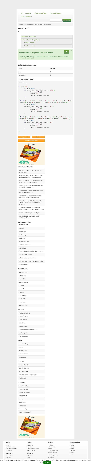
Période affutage (23, 264)
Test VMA (21, 228)
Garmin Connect (23, 282)
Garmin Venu (22, 275)
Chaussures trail (53, 452)
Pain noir (21, 347)
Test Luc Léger (23, 235)
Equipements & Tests (41, 13)
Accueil (21, 24)
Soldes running (23, 409)
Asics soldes (22, 405)
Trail (29, 457)
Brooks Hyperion (23, 333)
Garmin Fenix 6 (23, 272)
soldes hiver (9, 456)
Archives (50, 442)
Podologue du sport (24, 344)
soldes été (8, 457)
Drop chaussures (23, 336)
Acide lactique (22, 357)
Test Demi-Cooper (24, 241)
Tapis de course (23, 326)
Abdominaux (22, 248)
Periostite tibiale (23, 354)
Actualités (28, 13)
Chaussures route (53, 450)
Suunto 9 (21, 292)
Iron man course (23, 371)
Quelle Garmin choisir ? (25, 412)
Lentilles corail (23, 350)
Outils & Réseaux (26, 16)
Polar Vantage (22, 295)
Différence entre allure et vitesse (28, 258)
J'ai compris (47, 462)
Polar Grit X (22, 298)
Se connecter (24, 137)
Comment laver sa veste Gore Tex (28, 329)
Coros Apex (22, 302)
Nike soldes (22, 399)
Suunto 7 (21, 289)
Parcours (51, 445)
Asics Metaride (23, 319)
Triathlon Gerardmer (24, 365)
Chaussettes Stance (24, 313)
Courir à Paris (22, 378)
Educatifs (51, 457)
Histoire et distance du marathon (28, 374)
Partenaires (9, 450)
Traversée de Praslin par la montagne (29, 213)
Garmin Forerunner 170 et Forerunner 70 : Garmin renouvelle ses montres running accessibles (30, 202)
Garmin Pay (22, 279)
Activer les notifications (31, 140)
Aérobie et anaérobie (24, 245)
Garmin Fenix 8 (23, 305)
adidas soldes (22, 402)
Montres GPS (52, 454)
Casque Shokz (23, 395)
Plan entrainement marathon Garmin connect (31, 251)
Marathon (30, 456)
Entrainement (52, 447)
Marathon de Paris (24, 368)
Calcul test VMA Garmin (25, 254)
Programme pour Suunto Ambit (33, 24)
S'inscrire (38, 137)
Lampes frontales (53, 456)
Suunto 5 (21, 285)
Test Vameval (22, 231)
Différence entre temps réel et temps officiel (31, 261)
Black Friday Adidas (24, 392)
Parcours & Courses (56, 13)
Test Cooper (22, 238)
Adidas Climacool (23, 316)
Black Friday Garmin (24, 386)
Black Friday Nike (23, 389)
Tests (50, 448)
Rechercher (67, 20)
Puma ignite (22, 323)
